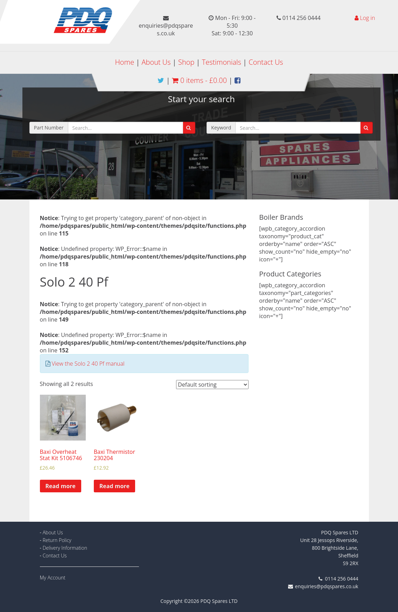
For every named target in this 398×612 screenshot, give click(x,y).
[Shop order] (212, 384)
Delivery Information (65, 547)
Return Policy (57, 540)
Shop (186, 62)
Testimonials (221, 62)
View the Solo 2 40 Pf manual (88, 363)
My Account (52, 577)
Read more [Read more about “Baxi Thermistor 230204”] (114, 486)
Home (124, 62)
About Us (156, 62)
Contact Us (266, 62)
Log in (367, 18)
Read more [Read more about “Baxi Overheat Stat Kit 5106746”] (61, 486)
